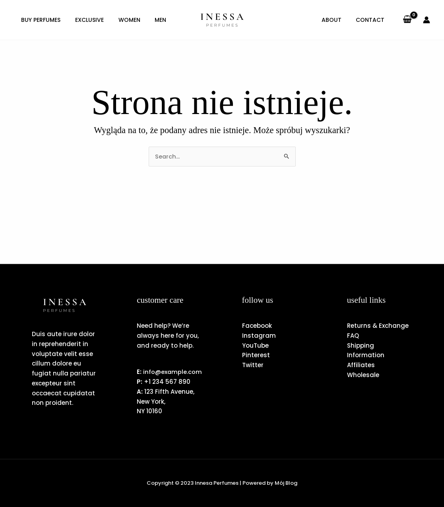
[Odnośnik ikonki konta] (426, 19)
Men (151, 20)
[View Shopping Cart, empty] (407, 19)
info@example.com (166, 372)
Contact (371, 20)
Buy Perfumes (39, 20)
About (336, 20)
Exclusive (85, 20)
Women (123, 20)
